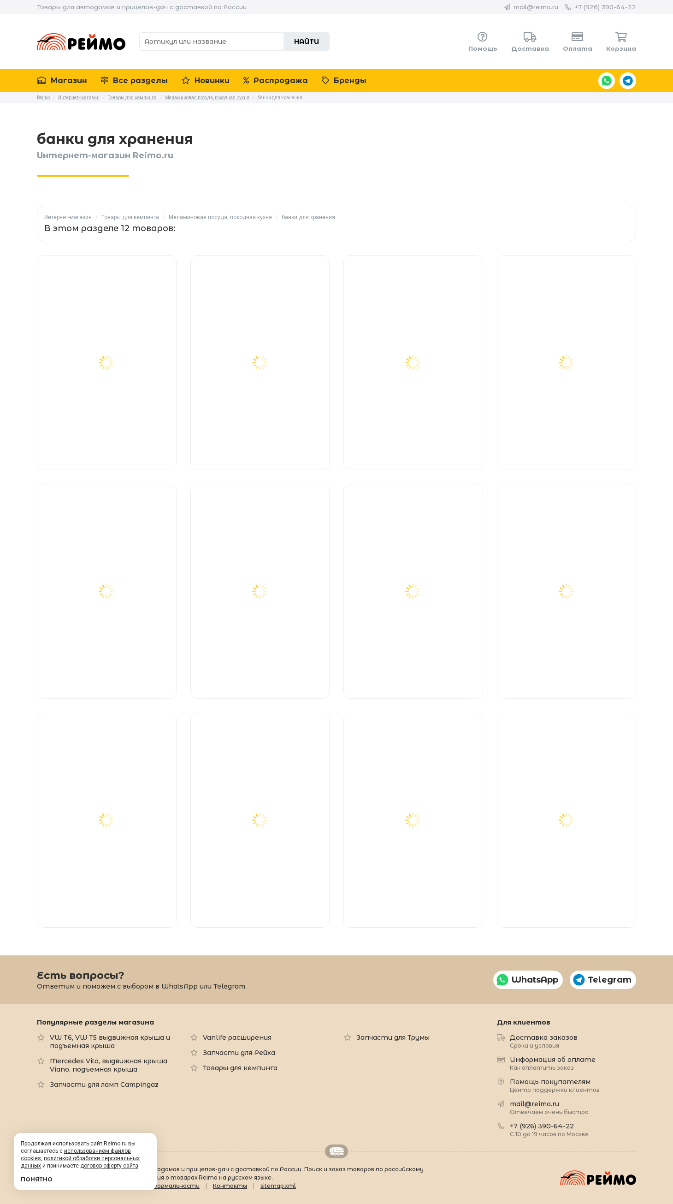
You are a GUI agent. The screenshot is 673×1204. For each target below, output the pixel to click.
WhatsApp (606, 80)
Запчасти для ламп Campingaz (104, 1084)
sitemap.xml (278, 1185)
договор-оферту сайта (109, 1165)
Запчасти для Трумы (393, 1037)
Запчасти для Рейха (239, 1053)
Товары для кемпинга (130, 217)
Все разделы (134, 80)
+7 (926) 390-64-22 (605, 7)
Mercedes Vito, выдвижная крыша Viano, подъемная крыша (108, 1065)
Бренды (344, 80)
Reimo (81, 41)
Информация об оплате (553, 1063)
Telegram (628, 80)
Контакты (230, 1185)
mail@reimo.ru (536, 7)
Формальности (176, 1185)
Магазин (62, 80)
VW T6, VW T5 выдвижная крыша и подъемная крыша (110, 1041)
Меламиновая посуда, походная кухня (220, 217)
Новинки (206, 80)
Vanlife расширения (237, 1037)
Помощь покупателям (555, 1085)
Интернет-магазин (68, 217)
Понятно (37, 1179)
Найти (306, 41)
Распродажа (275, 80)
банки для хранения (308, 217)
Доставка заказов (544, 1041)
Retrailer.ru (336, 1151)
